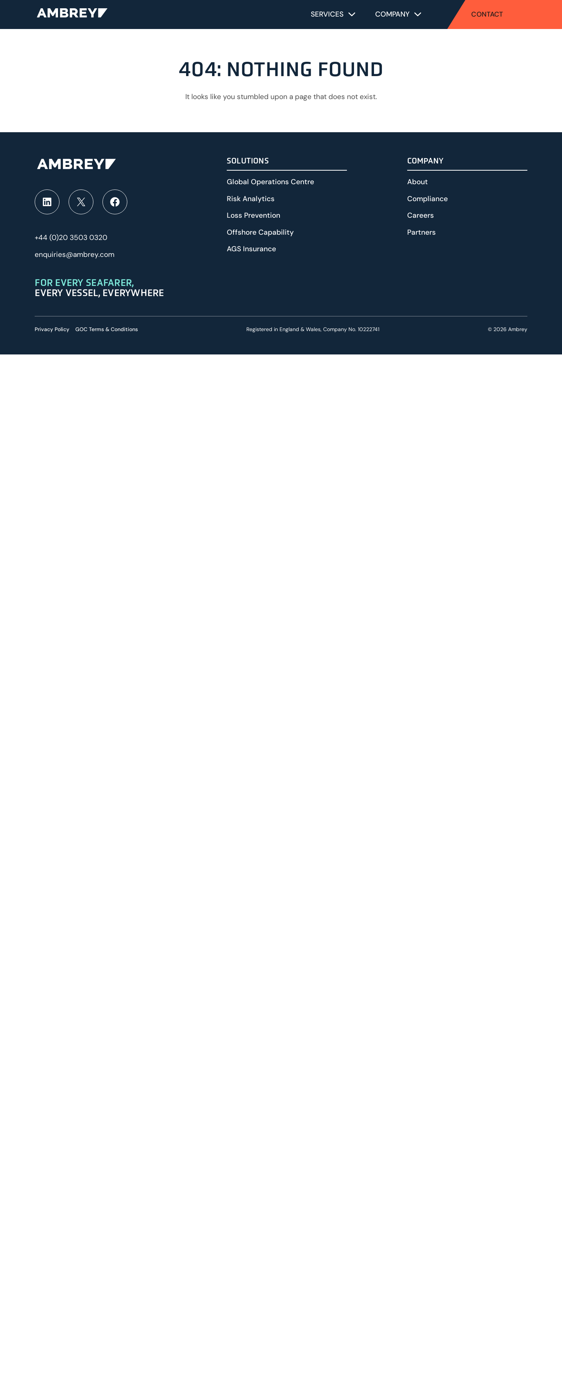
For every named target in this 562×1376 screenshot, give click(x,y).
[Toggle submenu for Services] (352, 14)
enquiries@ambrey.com (75, 254)
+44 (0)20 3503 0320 (71, 237)
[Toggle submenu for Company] (417, 14)
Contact (487, 14)
